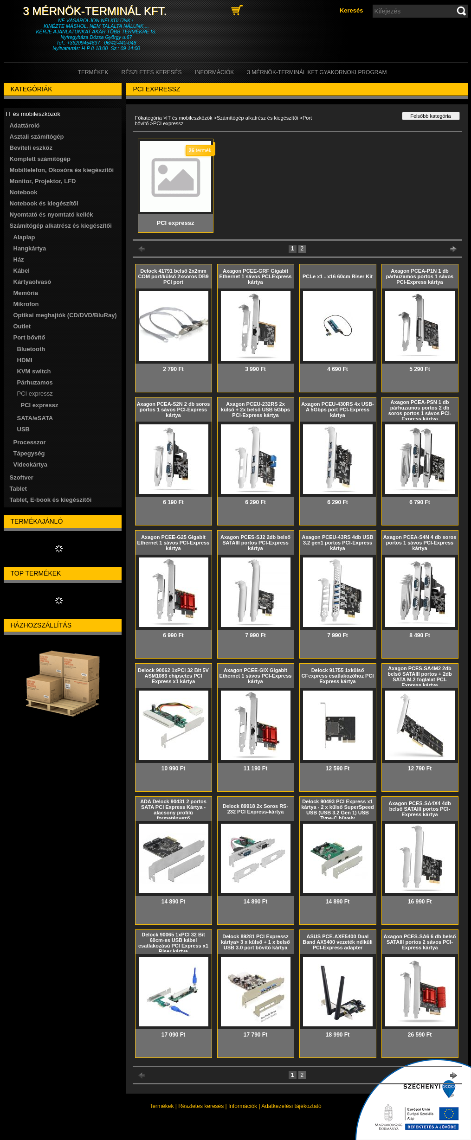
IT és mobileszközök (189, 118)
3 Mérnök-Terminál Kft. (96, 11)
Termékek (161, 1106)
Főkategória (148, 118)
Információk (242, 1106)
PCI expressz (39, 405)
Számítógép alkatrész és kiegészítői (257, 118)
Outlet (22, 326)
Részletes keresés (201, 1106)
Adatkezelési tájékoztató (291, 1106)
